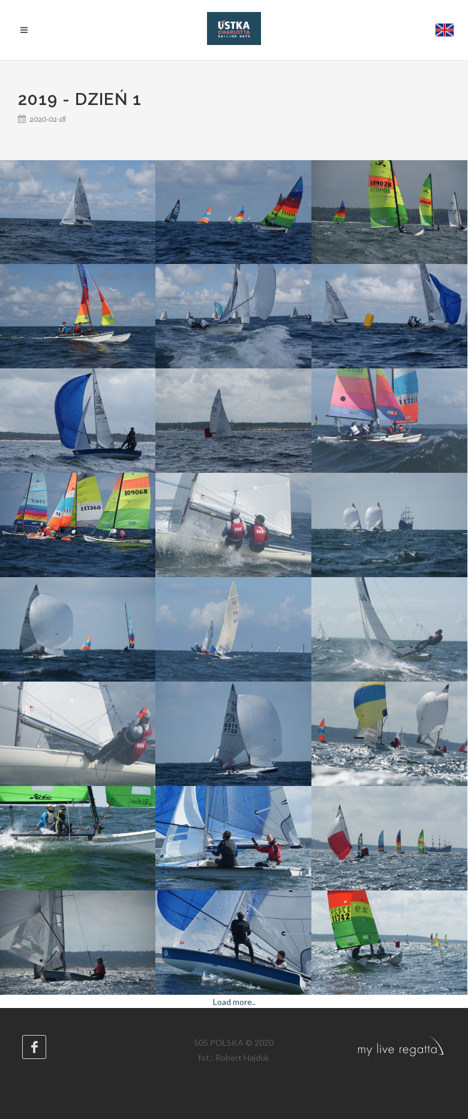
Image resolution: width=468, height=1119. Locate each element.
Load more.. (234, 1002)
